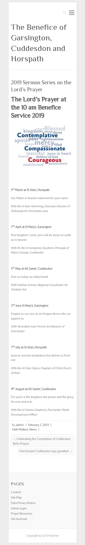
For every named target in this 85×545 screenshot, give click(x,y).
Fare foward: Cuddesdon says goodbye (45, 451)
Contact (16, 492)
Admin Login (19, 508)
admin (20, 425)
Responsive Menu (71, 12)
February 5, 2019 (38, 425)
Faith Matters (20, 429)
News (33, 429)
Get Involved (19, 519)
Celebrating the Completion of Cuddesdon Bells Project (41, 441)
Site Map (16, 497)
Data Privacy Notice (23, 503)
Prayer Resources (21, 513)
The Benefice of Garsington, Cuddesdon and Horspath (39, 43)
